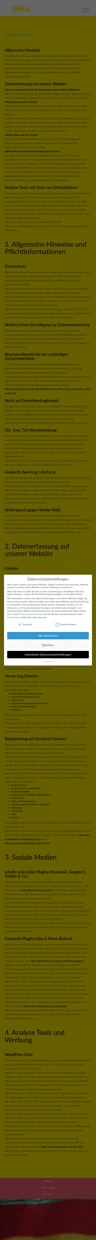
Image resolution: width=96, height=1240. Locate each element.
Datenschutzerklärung (32, 614)
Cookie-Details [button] (48, 661)
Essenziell (25, 624)
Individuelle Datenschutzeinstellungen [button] (48, 654)
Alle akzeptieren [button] (48, 635)
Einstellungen (13, 617)
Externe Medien (66, 624)
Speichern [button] (48, 645)
